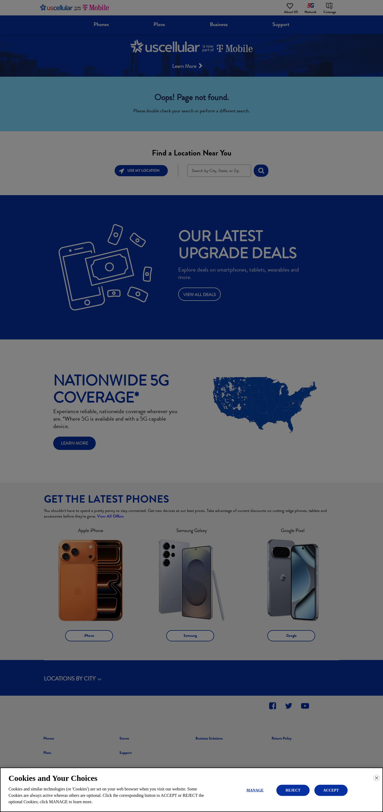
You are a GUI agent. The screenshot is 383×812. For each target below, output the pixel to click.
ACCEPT (331, 790)
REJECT (293, 790)
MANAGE (255, 790)
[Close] (376, 778)
